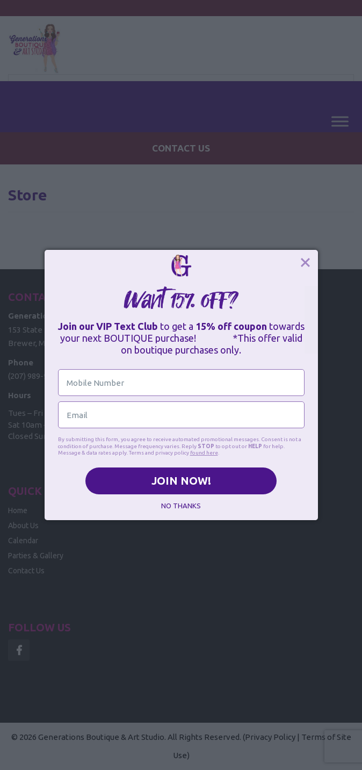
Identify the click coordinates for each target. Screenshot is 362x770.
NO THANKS (181, 505)
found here (204, 453)
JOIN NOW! (181, 480)
